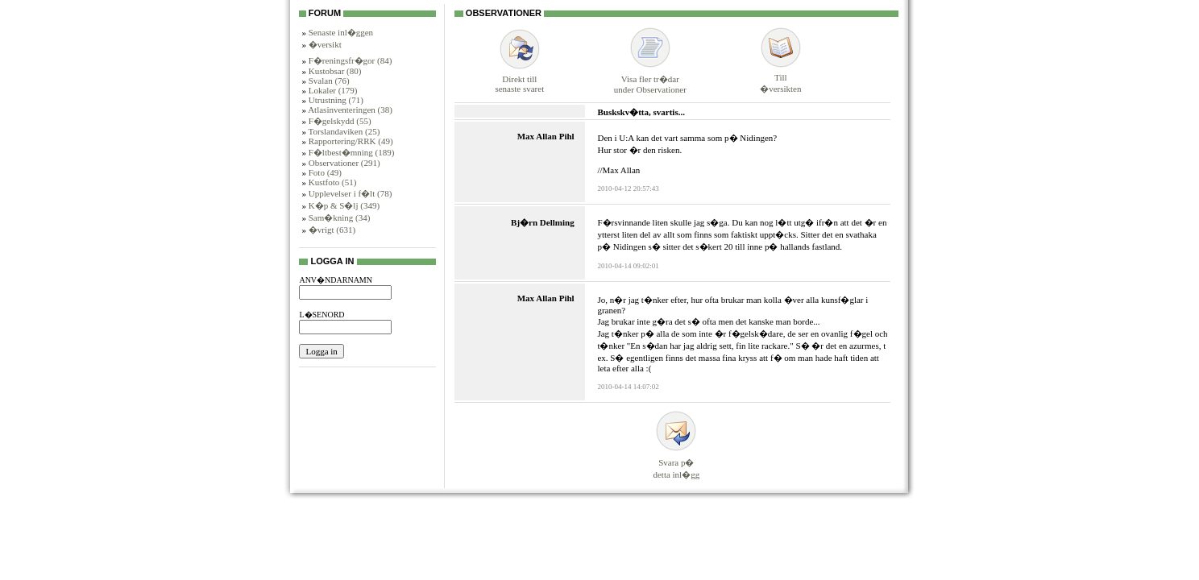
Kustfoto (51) (333, 182)
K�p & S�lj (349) (344, 205)
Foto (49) (325, 172)
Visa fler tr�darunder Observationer (650, 77)
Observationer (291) (344, 163)
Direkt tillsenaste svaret (519, 77)
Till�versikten (780, 76)
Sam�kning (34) (340, 217)
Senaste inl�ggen (341, 32)
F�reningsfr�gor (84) (350, 60)
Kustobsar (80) (335, 71)
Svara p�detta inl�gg (676, 461)
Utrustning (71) (336, 100)
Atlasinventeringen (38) (350, 109)
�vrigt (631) (332, 229)
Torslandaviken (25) (344, 131)
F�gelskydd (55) (340, 121)
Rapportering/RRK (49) (351, 141)
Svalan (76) (329, 80)
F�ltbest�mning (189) (352, 152)
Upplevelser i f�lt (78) (350, 193)
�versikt (325, 44)
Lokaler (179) (333, 90)
